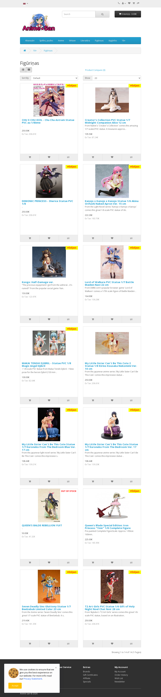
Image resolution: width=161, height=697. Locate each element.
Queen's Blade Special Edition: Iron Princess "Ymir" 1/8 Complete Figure (108, 527)
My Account (120, 671)
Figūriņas (99, 40)
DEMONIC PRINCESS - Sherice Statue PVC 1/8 (47, 202)
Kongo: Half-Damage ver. (38, 282)
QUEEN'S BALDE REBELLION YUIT (42, 525)
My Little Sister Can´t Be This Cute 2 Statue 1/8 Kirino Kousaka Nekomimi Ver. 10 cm (111, 365)
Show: (87, 78)
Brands (86, 671)
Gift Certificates (90, 674)
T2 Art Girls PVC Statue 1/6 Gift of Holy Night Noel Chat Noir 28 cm (110, 608)
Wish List (119, 678)
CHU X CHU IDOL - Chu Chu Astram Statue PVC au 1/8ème (48, 121)
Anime (61, 40)
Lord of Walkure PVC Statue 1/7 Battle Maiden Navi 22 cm (109, 283)
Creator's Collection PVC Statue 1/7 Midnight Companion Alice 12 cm (107, 121)
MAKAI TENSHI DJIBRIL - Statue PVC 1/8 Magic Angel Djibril (46, 364)
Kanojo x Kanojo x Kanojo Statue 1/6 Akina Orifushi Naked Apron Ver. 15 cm (111, 202)
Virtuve (72, 40)
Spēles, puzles (46, 40)
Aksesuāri (29, 40)
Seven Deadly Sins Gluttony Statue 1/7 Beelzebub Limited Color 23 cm (46, 608)
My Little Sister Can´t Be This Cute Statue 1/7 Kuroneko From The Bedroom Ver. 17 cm (111, 447)
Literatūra (85, 40)
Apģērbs (113, 40)
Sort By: (25, 78)
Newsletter (120, 681)
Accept (15, 685)
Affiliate (86, 678)
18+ (123, 40)
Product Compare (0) (95, 70)
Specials (87, 681)
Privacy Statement (33, 678)
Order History (121, 674)
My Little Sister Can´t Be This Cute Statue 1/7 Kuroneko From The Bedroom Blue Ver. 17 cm (49, 447)
